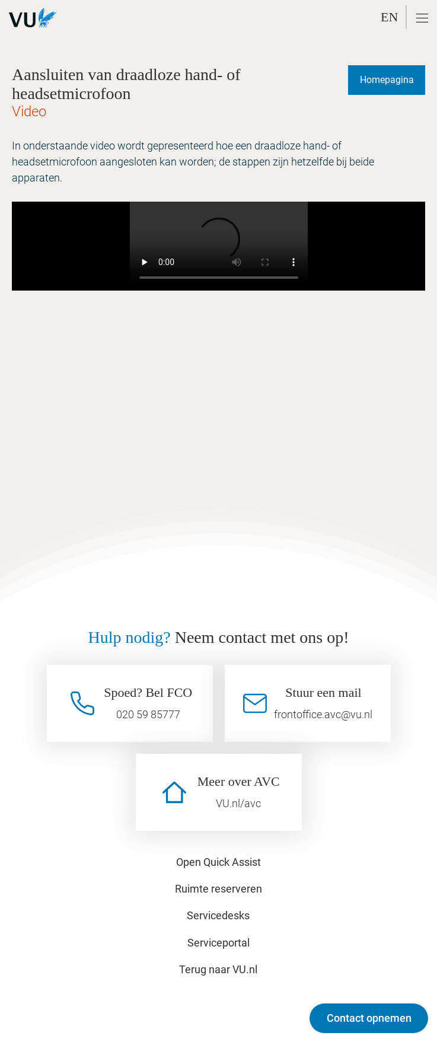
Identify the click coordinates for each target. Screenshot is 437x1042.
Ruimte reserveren (218, 888)
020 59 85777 (148, 714)
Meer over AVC (238, 781)
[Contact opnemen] (369, 1018)
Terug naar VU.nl (218, 969)
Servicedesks (218, 915)
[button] (422, 18)
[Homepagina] (386, 80)
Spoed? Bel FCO (148, 692)
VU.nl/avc (238, 803)
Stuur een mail (323, 692)
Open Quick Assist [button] (218, 862)
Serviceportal (218, 942)
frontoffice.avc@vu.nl (323, 714)
